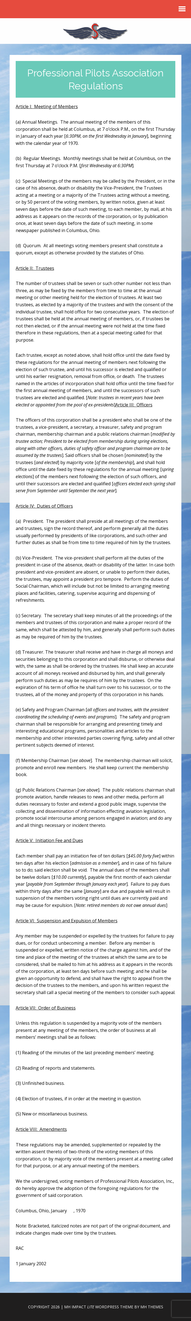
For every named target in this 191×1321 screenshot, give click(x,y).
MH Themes (151, 1306)
